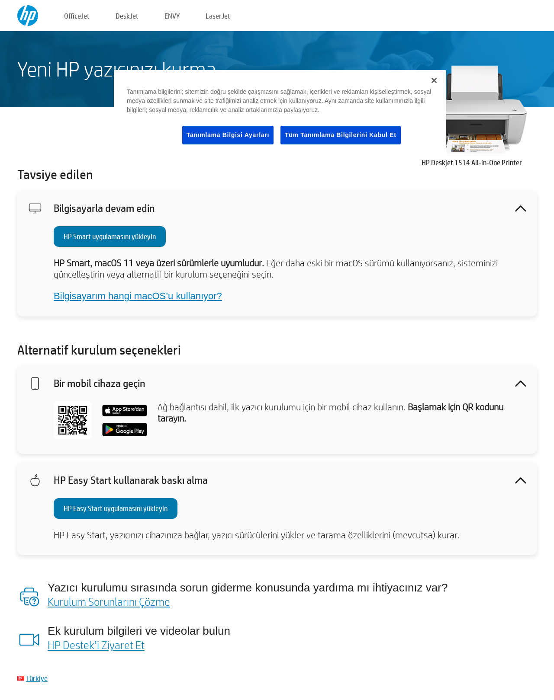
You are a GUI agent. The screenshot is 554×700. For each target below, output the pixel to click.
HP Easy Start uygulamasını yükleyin (115, 508)
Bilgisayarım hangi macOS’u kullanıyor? (138, 296)
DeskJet (127, 16)
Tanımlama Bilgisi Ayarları (228, 134)
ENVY (172, 16)
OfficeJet (77, 16)
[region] (280, 114)
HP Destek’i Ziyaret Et (96, 645)
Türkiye (37, 678)
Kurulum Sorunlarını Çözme (109, 601)
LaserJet (218, 16)
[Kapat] (434, 80)
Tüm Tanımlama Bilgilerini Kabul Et (340, 134)
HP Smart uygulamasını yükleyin (110, 236)
